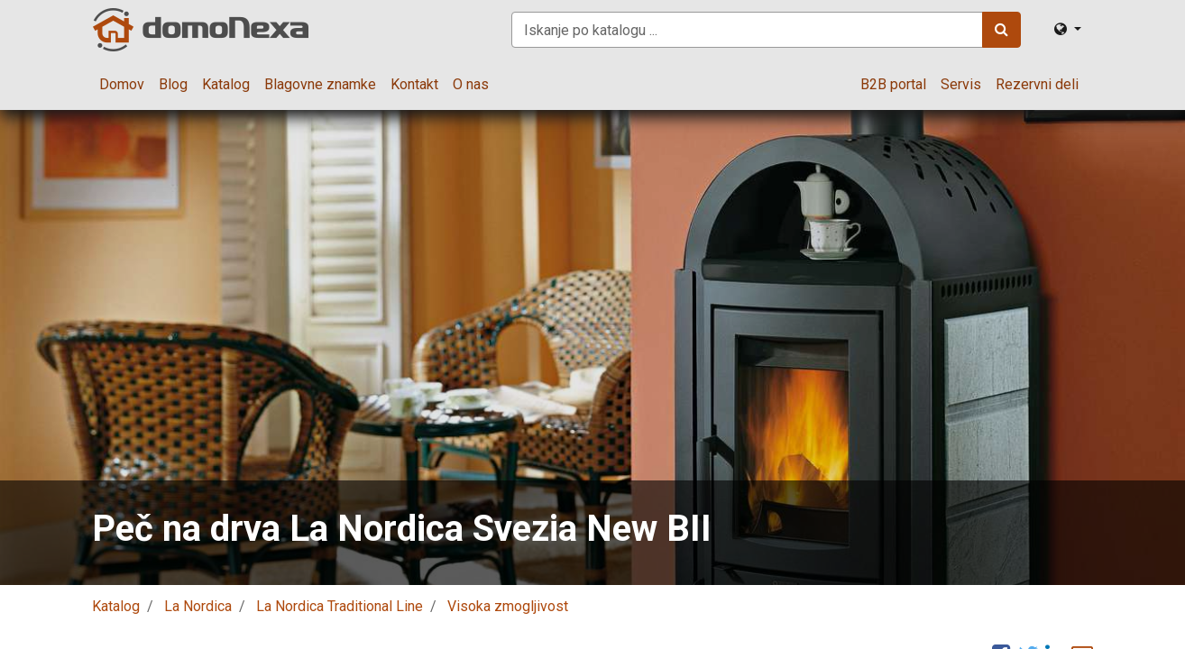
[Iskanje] (1001, 30)
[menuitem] (122, 85)
